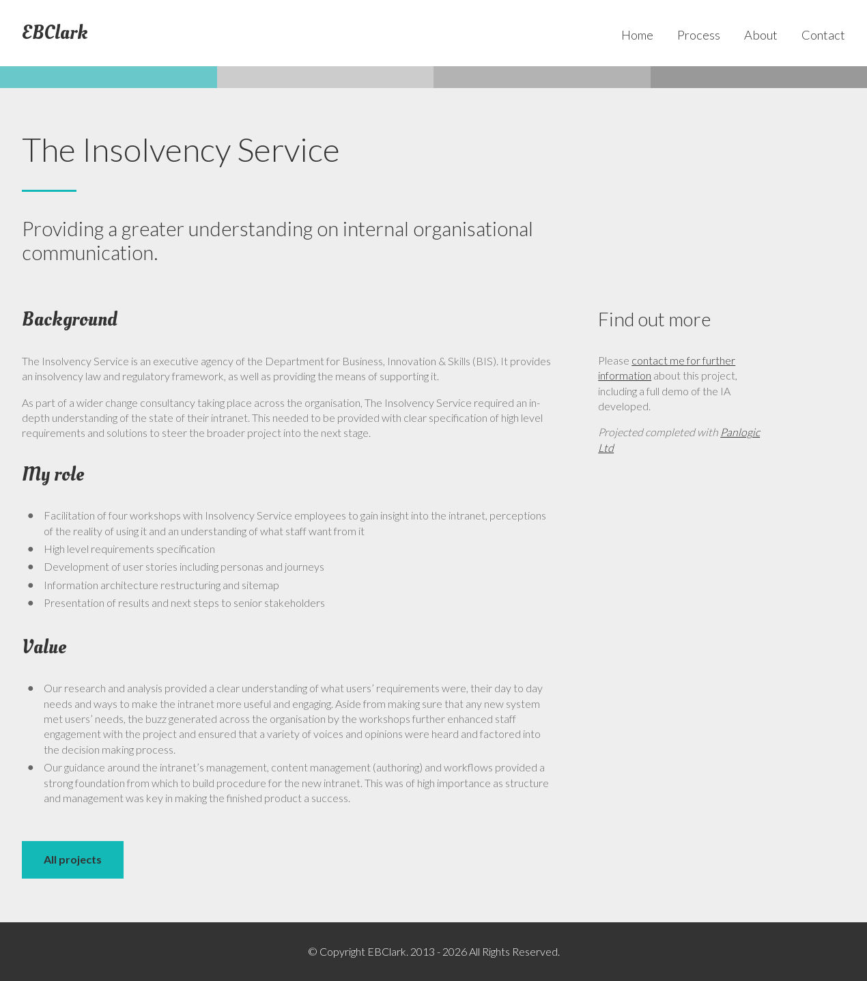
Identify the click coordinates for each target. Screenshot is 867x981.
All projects (73, 859)
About (761, 34)
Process (698, 34)
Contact (823, 34)
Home (637, 34)
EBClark (55, 33)
